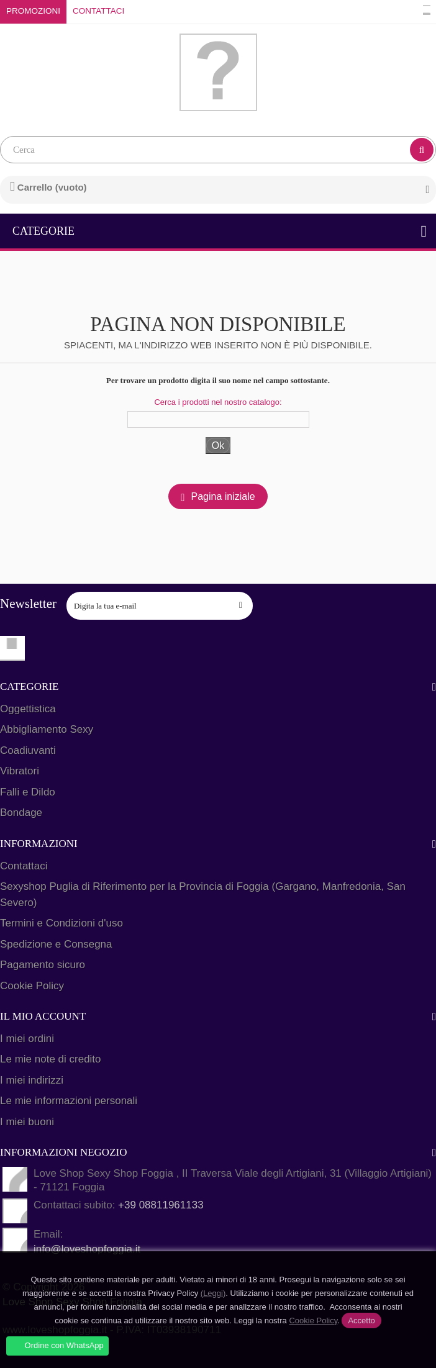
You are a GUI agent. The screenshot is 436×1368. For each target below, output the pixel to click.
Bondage (21, 812)
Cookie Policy (32, 986)
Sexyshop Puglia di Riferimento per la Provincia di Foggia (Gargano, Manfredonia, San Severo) (203, 894)
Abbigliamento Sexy (46, 729)
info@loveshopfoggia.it (87, 1249)
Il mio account (43, 1016)
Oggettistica (28, 709)
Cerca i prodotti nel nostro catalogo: (217, 402)
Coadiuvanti (28, 750)
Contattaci (98, 11)
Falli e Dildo (27, 792)
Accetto (361, 1320)
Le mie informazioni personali (68, 1101)
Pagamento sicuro (42, 965)
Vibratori (19, 771)
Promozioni (33, 11)
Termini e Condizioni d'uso (61, 923)
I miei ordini (27, 1038)
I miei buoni (27, 1122)
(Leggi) (213, 1293)
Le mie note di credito (50, 1059)
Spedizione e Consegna (56, 944)
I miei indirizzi (31, 1080)
